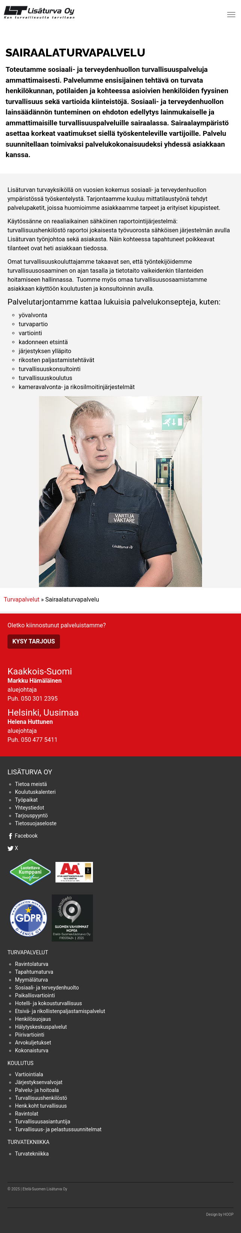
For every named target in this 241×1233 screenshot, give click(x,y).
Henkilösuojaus (33, 1019)
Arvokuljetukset (33, 1043)
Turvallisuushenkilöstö (41, 1098)
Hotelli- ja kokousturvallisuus (48, 1003)
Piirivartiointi (29, 1035)
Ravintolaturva (31, 964)
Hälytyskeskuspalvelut (41, 1027)
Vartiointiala (29, 1074)
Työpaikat (26, 800)
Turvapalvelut (21, 599)
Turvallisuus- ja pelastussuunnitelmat (58, 1129)
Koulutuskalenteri (35, 792)
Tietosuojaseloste (36, 823)
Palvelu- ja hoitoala (37, 1090)
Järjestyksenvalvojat (39, 1082)
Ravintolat (26, 1114)
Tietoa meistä (31, 784)
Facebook (26, 836)
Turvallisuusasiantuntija (42, 1122)
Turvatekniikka (28, 1142)
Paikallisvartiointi (35, 995)
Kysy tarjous (33, 641)
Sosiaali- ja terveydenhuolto (47, 988)
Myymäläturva (31, 980)
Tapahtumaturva (34, 972)
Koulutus (20, 1063)
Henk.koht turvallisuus (41, 1106)
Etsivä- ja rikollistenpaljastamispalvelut (60, 1011)
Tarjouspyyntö (31, 816)
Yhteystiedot (29, 808)
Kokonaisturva (31, 1050)
